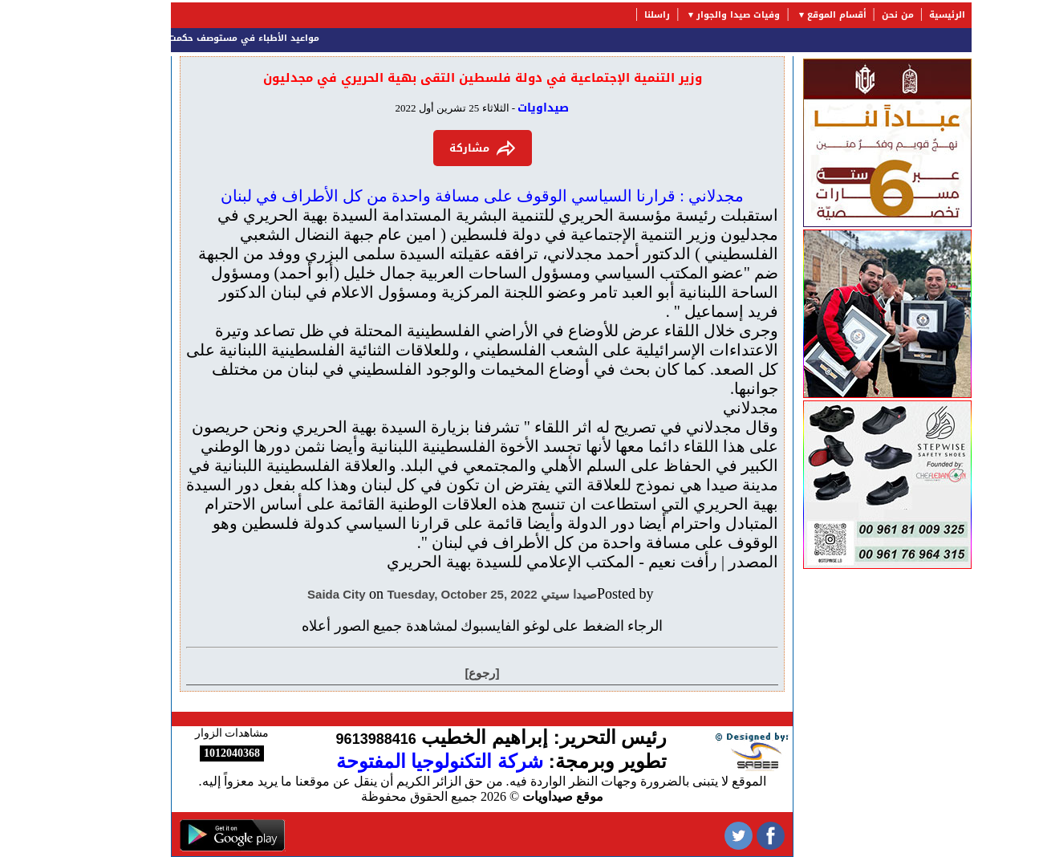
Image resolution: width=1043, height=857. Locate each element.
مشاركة (433, 148)
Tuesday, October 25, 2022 (413, 594)
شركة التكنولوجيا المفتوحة (389, 761)
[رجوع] (433, 673)
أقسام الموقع (787, 14)
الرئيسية (897, 14)
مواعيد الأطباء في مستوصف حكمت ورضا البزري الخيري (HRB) (134, 38)
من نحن (848, 14)
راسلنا (607, 14)
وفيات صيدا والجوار (688, 14)
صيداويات (493, 108)
